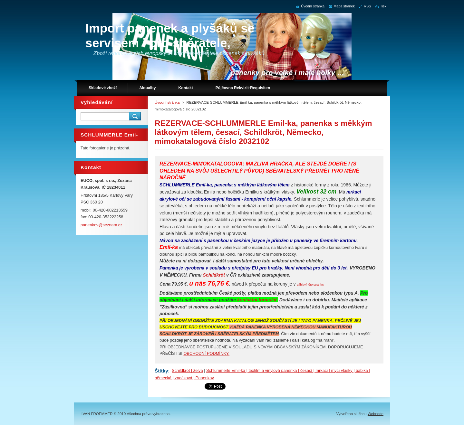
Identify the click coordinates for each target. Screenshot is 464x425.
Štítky (161, 370)
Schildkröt (214, 275)
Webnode (375, 414)
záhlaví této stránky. (310, 284)
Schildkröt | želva (187, 370)
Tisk (383, 6)
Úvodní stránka (167, 102)
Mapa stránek (344, 6)
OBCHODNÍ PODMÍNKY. (206, 353)
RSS (367, 6)
